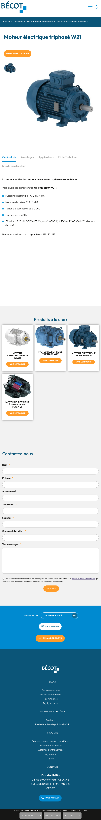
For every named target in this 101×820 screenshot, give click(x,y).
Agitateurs (50, 754)
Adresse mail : (11, 491)
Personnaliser (72, 816)
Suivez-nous (50, 626)
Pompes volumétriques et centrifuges (50, 741)
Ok (74, 615)
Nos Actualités (51, 699)
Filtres (51, 759)
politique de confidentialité (83, 579)
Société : (8, 518)
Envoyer (51, 588)
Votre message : (11, 544)
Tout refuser (52, 816)
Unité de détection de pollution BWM (50, 724)
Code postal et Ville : (14, 531)
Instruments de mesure (50, 745)
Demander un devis (17, 54)
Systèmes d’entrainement (50, 750)
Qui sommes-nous (51, 690)
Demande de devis (52, 638)
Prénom (7, 478)
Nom (6, 465)
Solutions (50, 720)
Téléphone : (9, 505)
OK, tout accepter (31, 816)
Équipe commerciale (50, 694)
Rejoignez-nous (50, 703)
